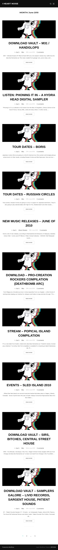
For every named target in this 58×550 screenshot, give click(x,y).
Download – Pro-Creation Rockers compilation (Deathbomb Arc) (29, 279)
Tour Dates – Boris (29, 147)
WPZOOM (53, 547)
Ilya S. (18, 52)
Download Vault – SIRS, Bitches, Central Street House (29, 439)
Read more (30, 62)
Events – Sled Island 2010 (29, 385)
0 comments (40, 52)
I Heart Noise (10, 3)
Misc (22, 52)
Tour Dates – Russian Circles (29, 194)
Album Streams (22, 230)
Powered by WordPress (8, 547)
